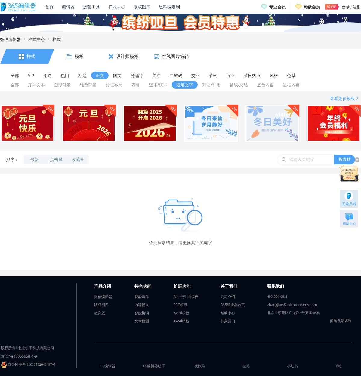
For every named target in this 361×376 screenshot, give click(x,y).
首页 (49, 7)
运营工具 (91, 7)
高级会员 (311, 7)
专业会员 (277, 7)
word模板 (182, 312)
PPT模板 (180, 304)
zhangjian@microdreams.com (292, 304)
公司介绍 (228, 296)
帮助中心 (228, 312)
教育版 (99, 312)
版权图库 (142, 7)
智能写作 (141, 296)
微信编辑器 (10, 39)
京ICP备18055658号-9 (19, 356)
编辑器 (68, 7)
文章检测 (141, 321)
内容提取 (141, 304)
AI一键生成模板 (186, 296)
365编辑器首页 (233, 304)
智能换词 (141, 312)
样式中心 (116, 7)
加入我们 (228, 321)
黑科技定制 (169, 7)
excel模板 (182, 321)
